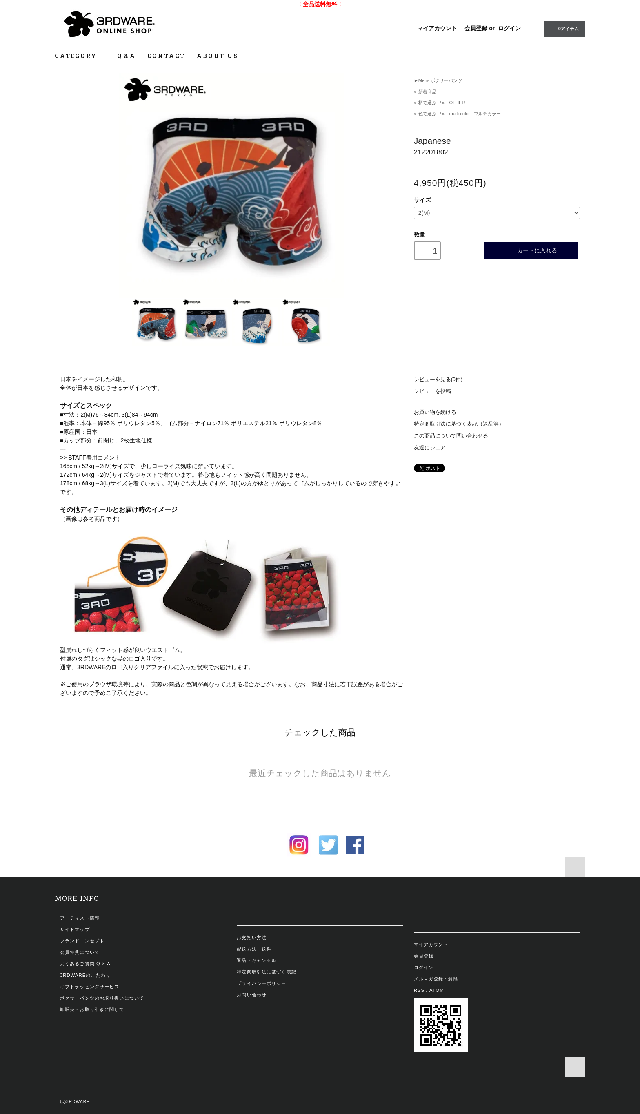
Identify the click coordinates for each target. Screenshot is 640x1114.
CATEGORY (80, 56)
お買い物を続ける (435, 412)
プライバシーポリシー (261, 983)
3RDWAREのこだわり (85, 975)
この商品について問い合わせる (451, 436)
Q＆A (126, 56)
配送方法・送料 (254, 949)
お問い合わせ (252, 994)
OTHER (456, 102)
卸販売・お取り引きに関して (92, 1009)
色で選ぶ (427, 113)
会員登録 (475, 28)
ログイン (509, 28)
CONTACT (166, 56)
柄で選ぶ (427, 102)
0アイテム (564, 28)
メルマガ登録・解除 (436, 978)
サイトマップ (75, 929)
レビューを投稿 (432, 391)
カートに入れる (531, 250)
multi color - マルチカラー (474, 113)
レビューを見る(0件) (438, 379)
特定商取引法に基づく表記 (266, 971)
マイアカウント (437, 28)
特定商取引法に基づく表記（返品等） (459, 424)
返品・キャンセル (256, 960)
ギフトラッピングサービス (89, 986)
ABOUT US (217, 56)
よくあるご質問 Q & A (85, 963)
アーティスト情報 (80, 917)
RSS (419, 990)
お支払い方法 (252, 937)
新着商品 (426, 91)
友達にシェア (430, 448)
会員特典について (80, 952)
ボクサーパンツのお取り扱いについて (102, 998)
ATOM (436, 990)
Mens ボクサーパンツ (440, 80)
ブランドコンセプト (82, 940)
